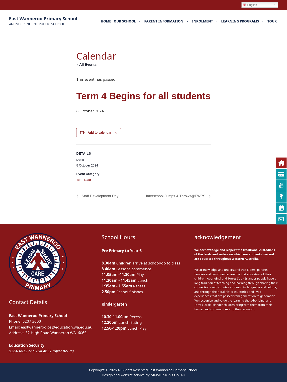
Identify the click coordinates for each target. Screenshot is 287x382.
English (250, 5)
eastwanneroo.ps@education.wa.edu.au (56, 327)
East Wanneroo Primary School (43, 19)
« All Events (86, 65)
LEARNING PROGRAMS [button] (243, 21)
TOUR (272, 21)
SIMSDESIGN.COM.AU (168, 375)
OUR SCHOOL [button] (128, 21)
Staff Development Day (99, 196)
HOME (106, 21)
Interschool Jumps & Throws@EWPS (176, 196)
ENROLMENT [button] (206, 21)
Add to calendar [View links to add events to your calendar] (99, 132)
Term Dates (84, 180)
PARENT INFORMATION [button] (167, 21)
